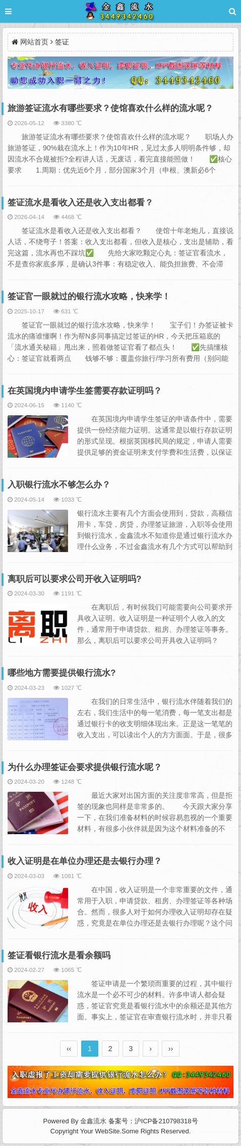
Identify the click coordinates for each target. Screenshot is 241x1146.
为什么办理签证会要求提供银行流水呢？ (85, 767)
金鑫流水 (93, 1121)
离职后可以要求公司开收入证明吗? (74, 579)
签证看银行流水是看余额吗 (59, 955)
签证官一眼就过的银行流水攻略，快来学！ (89, 296)
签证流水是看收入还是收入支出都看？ (80, 202)
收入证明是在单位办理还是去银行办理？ (85, 861)
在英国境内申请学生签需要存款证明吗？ (85, 391)
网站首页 (34, 42)
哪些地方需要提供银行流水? (61, 673)
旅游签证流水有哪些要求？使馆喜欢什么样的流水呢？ (110, 108)
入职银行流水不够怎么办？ (59, 484)
